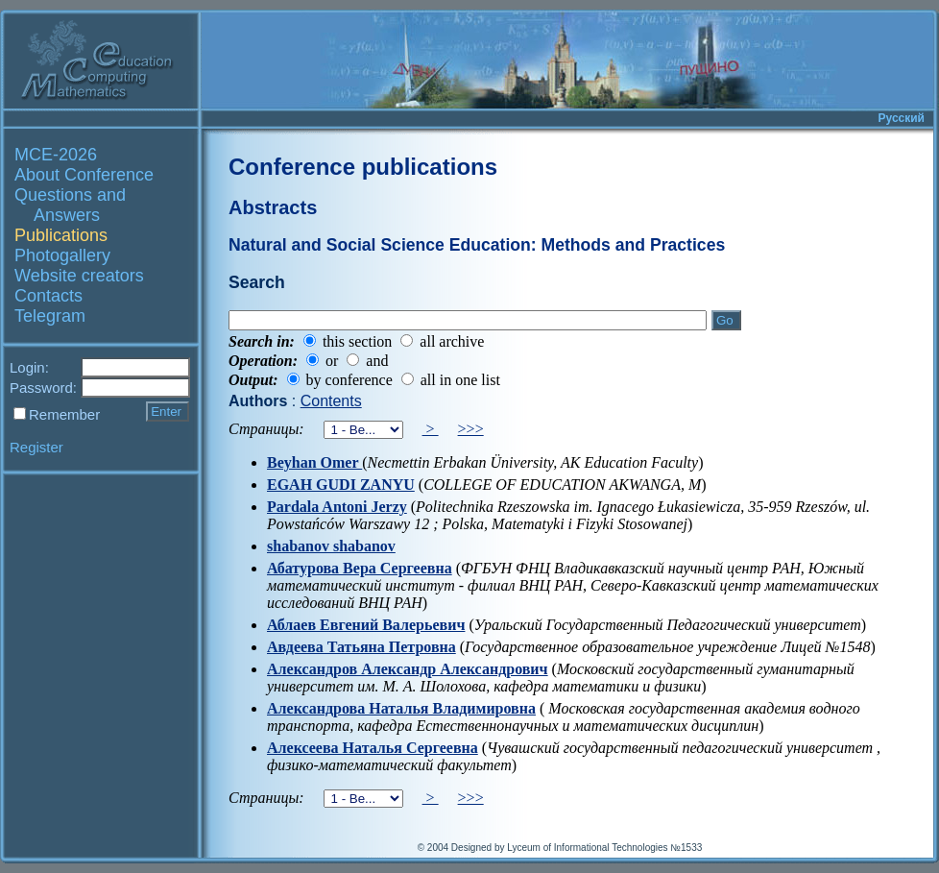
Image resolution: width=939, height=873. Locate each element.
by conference (349, 380)
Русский (902, 118)
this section (357, 341)
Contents (331, 401)
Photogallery (62, 255)
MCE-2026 (55, 154)
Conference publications (363, 167)
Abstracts (273, 207)
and (377, 360)
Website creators (79, 275)
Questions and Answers (70, 205)
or (331, 360)
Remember (64, 414)
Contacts (48, 295)
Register (36, 447)
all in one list (460, 380)
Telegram (49, 316)
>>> (471, 429)
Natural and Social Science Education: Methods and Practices (477, 245)
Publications (61, 235)
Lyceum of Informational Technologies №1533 (604, 847)
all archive (452, 341)
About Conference (84, 174)
